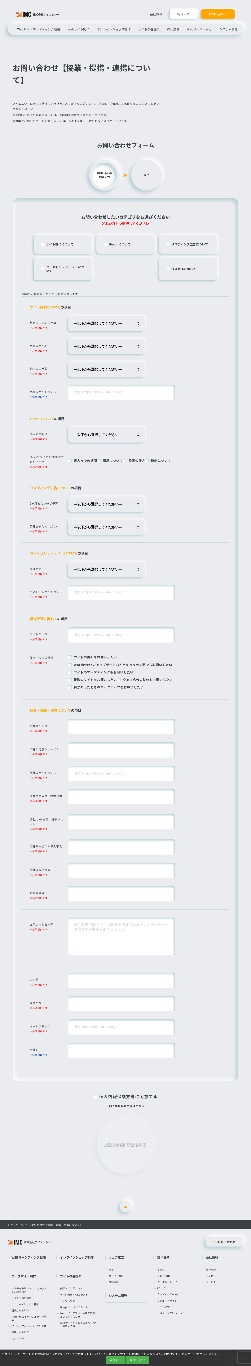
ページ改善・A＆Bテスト (74, 1294)
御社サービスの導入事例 (46, 846)
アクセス (211, 1276)
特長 (111, 1270)
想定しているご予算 (43, 323)
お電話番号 (37, 893)
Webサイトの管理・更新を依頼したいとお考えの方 (79, 1314)
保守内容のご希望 (41, 657)
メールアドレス (40, 1026)
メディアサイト (165, 1307)
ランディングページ (168, 1294)
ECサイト (162, 1288)
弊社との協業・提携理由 (46, 796)
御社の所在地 (38, 726)
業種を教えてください (44, 526)
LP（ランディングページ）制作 (28, 1326)
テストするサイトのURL (46, 592)
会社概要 (211, 1270)
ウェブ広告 (116, 1257)
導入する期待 (38, 434)
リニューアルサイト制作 (25, 1304)
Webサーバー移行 (199, 29)
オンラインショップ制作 (113, 29)
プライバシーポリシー (19, 1359)
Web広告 (173, 29)
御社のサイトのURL (43, 773)
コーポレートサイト (168, 1282)
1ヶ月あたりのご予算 (44, 503)
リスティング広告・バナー (172, 1313)
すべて (160, 1270)
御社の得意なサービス (44, 749)
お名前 (34, 980)
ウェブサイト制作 (23, 1276)
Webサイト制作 (78, 29)
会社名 (34, 1050)
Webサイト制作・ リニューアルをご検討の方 (29, 1290)
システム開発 (228, 29)
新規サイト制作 (20, 1310)
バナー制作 (17, 1338)
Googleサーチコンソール (74, 1307)
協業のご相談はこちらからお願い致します (50, 294)
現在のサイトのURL (43, 391)
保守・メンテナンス (71, 1288)
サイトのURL (39, 634)
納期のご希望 (38, 369)
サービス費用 (116, 1276)
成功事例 (114, 1282)
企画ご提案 (163, 1276)
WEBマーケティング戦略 (28, 1257)
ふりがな (36, 1003)
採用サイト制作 (20, 1332)
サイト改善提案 (149, 29)
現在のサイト (38, 346)
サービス (211, 1282)
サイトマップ (44, 1359)
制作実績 (183, 14)
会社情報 (156, 14)
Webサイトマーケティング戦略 (38, 29)
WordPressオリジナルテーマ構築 (29, 1318)
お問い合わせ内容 (41, 924)
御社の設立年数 (40, 870)
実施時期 (36, 569)
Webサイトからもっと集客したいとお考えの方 (79, 1324)
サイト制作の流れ (21, 1298)
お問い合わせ (218, 14)
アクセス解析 (67, 1300)
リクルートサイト (167, 1300)
